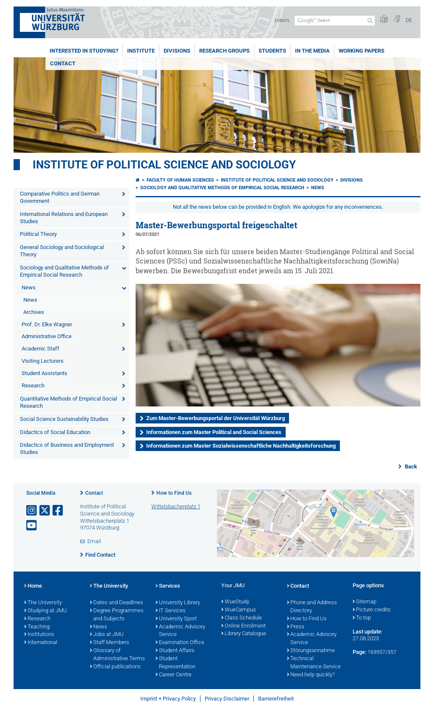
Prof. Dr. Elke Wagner (47, 324)
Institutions (39, 635)
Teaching (37, 627)
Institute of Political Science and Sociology (164, 164)
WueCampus (238, 610)
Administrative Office (47, 336)
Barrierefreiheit (276, 698)
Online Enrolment (243, 626)
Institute (141, 51)
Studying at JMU (45, 611)
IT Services (171, 611)
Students (272, 51)
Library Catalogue (243, 634)
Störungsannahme (311, 651)
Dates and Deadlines (116, 603)
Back (410, 466)
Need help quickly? (311, 675)
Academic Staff (40, 348)
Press (295, 627)
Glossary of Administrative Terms (117, 655)
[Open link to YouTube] (32, 525)
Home (33, 586)
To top (362, 618)
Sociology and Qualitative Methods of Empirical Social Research (64, 271)
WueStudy (235, 602)
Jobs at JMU (107, 635)
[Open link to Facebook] (58, 510)
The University (43, 603)
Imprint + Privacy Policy (168, 698)
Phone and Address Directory (312, 607)
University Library (178, 603)
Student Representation (175, 663)
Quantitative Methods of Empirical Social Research (68, 402)
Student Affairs (175, 651)
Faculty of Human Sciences (180, 180)
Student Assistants (44, 373)
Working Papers (361, 51)
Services (168, 586)
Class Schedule (241, 618)
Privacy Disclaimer (227, 698)
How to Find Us (174, 493)
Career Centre (174, 675)
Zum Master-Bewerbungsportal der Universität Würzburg (215, 418)
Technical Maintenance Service (314, 663)
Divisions (177, 51)
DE (409, 20)
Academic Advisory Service (180, 631)
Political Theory (38, 234)
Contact (62, 63)
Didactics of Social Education (55, 432)
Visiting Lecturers (43, 361)
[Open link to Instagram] (32, 510)
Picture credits (372, 610)
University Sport (176, 619)
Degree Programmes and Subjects (117, 615)
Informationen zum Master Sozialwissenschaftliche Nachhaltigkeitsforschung (241, 446)
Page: (359, 652)
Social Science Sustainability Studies (64, 419)
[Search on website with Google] (335, 20)
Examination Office (180, 643)
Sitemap (364, 602)
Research (33, 385)
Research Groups (224, 51)
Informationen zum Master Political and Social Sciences (213, 432)
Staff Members (109, 643)
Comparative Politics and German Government (60, 197)
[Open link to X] (45, 510)
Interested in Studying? (84, 51)
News (29, 287)
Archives (33, 312)
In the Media (312, 51)
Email (94, 541)
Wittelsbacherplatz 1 (175, 506)
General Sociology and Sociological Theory (62, 251)
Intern (282, 20)
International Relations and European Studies (64, 217)
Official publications (115, 667)
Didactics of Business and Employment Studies (67, 448)
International (40, 643)
